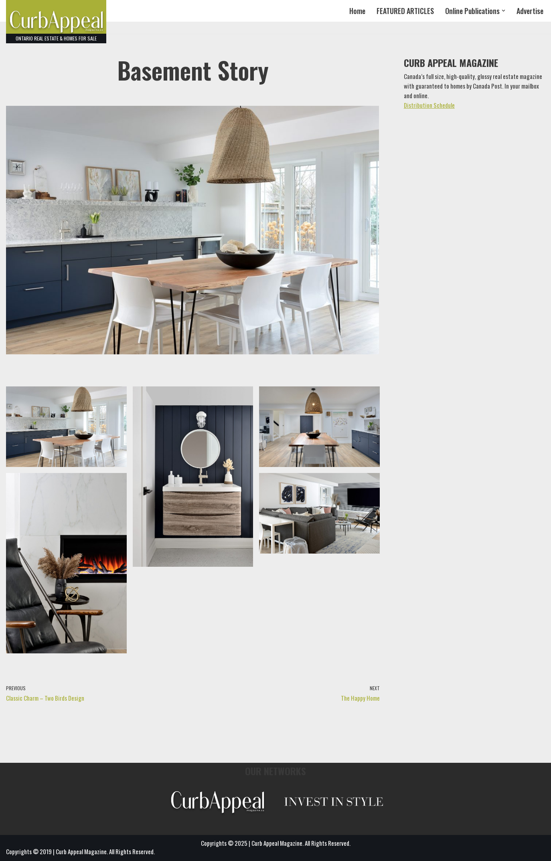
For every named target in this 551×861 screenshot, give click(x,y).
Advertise (530, 11)
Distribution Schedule (429, 105)
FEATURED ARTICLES (405, 11)
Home (357, 11)
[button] (503, 10)
